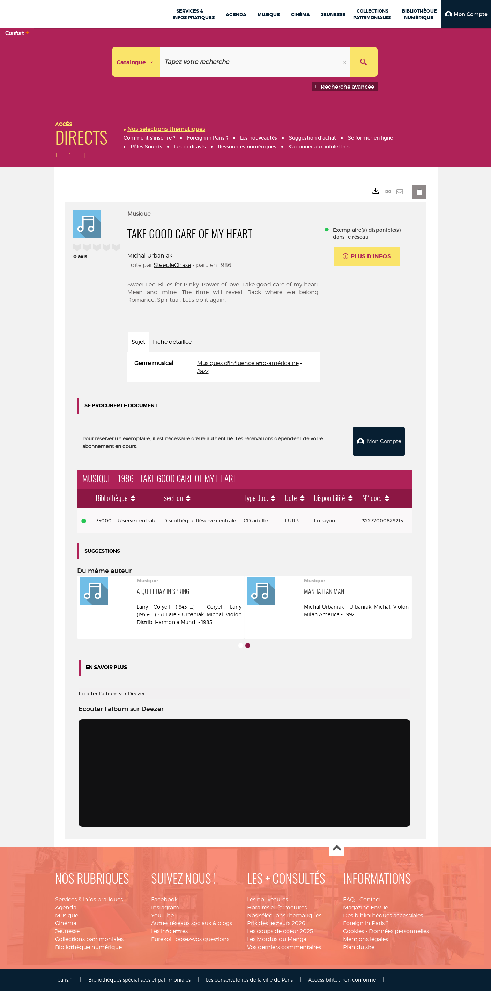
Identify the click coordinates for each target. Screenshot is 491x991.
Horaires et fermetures (277, 907)
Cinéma (65, 923)
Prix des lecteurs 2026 (276, 923)
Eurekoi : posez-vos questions (190, 939)
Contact (370, 899)
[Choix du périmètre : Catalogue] (136, 62)
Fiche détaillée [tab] (172, 341)
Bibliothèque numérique (88, 947)
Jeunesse (67, 931)
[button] (466, 14)
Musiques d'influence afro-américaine (248, 363)
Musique (66, 915)
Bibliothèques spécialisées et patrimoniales (139, 980)
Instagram (165, 907)
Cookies (353, 931)
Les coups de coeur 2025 (280, 931)
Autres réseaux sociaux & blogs (191, 923)
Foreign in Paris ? (365, 923)
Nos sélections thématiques (284, 915)
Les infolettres (169, 931)
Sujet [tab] (138, 341)
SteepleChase (172, 265)
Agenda (65, 907)
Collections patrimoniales (89, 939)
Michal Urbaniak (149, 255)
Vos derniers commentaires (284, 947)
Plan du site (358, 947)
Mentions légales (365, 939)
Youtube (162, 915)
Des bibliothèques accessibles (383, 915)
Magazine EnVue (365, 907)
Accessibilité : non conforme (342, 980)
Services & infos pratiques (89, 899)
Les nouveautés (267, 899)
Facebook (164, 899)
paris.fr (65, 980)
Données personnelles (399, 931)
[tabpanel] (223, 367)
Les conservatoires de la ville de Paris (249, 980)
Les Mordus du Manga (276, 939)
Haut (336, 848)
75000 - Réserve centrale (126, 520)
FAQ (349, 899)
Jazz (203, 371)
